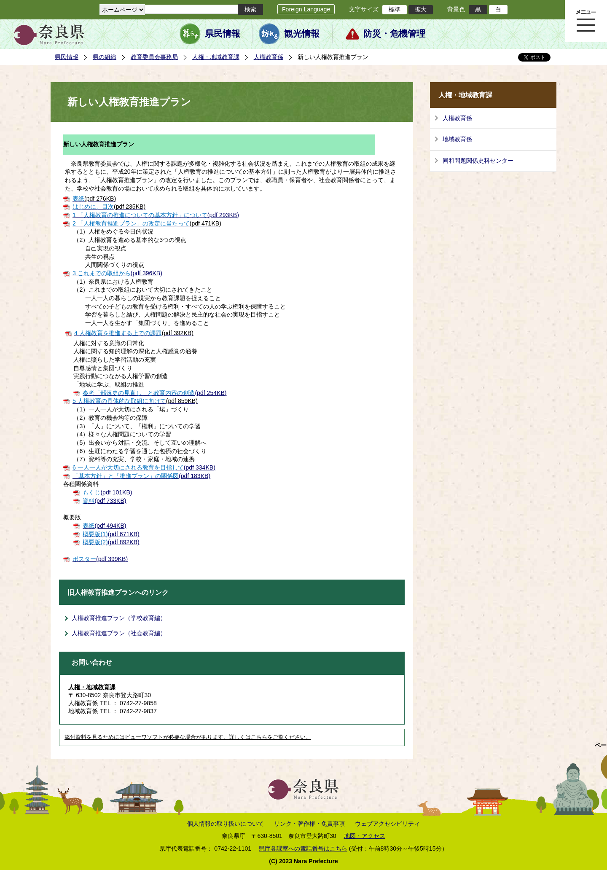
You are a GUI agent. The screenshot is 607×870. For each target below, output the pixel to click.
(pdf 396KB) (117, 273)
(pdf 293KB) (156, 215)
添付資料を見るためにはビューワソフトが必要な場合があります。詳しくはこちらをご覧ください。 (187, 737)
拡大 (421, 9)
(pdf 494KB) (104, 525)
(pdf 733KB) (104, 500)
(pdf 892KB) (111, 542)
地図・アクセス (364, 835)
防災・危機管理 (394, 34)
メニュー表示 (586, 21)
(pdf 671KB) (111, 534)
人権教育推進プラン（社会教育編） (119, 633)
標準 (394, 9)
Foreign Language (306, 9)
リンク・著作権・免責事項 (309, 823)
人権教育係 (268, 57)
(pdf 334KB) (144, 467)
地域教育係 (457, 139)
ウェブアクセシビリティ (387, 823)
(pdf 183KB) (141, 476)
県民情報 (222, 34)
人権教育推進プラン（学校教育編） (119, 618)
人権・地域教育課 (215, 57)
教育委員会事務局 (154, 57)
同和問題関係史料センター (478, 160)
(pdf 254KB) (154, 392)
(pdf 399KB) (100, 559)
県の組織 (104, 57)
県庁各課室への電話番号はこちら (303, 848)
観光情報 (302, 34)
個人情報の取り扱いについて (225, 823)
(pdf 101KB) (107, 492)
